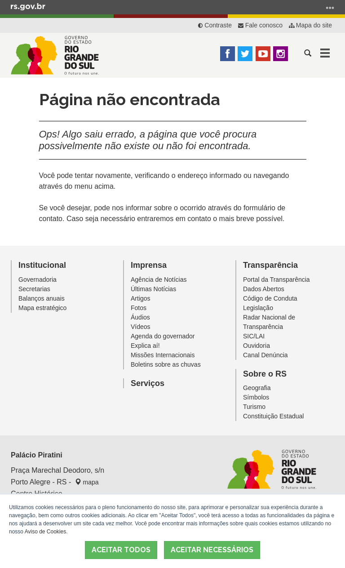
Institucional (42, 265)
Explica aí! (145, 345)
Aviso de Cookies (45, 531)
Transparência (270, 265)
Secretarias (34, 289)
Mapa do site (310, 25)
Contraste (215, 25)
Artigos (140, 298)
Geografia (256, 387)
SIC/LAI (254, 336)
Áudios (140, 317)
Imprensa (149, 265)
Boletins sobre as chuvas (166, 364)
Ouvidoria (256, 345)
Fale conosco (260, 25)
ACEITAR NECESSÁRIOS (212, 550)
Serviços (147, 383)
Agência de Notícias (159, 279)
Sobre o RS (265, 373)
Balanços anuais (41, 298)
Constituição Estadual (273, 416)
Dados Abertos (263, 289)
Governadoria (37, 279)
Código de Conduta (270, 298)
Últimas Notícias (153, 289)
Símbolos (256, 397)
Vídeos (140, 326)
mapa (87, 482)
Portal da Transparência (276, 279)
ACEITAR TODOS (121, 550)
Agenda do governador (163, 336)
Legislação (258, 307)
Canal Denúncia (265, 355)
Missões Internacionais (163, 355)
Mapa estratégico (42, 307)
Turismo (254, 406)
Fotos (138, 307)
